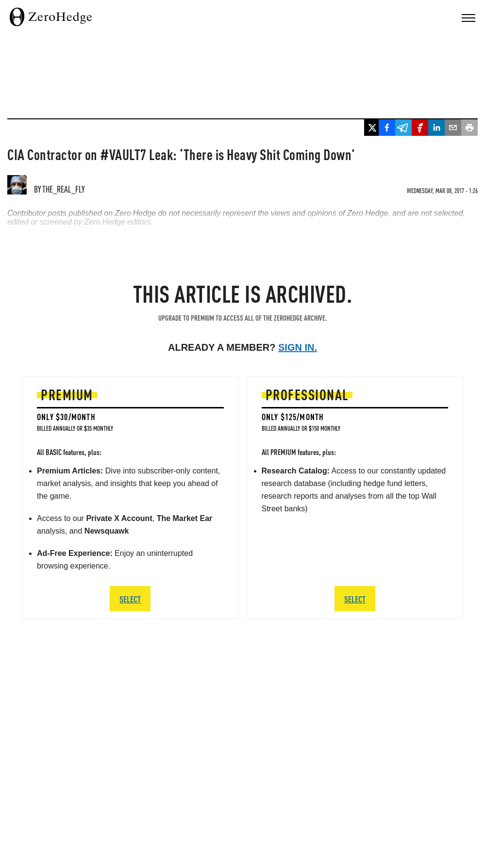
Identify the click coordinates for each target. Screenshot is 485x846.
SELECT (130, 598)
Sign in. (297, 347)
